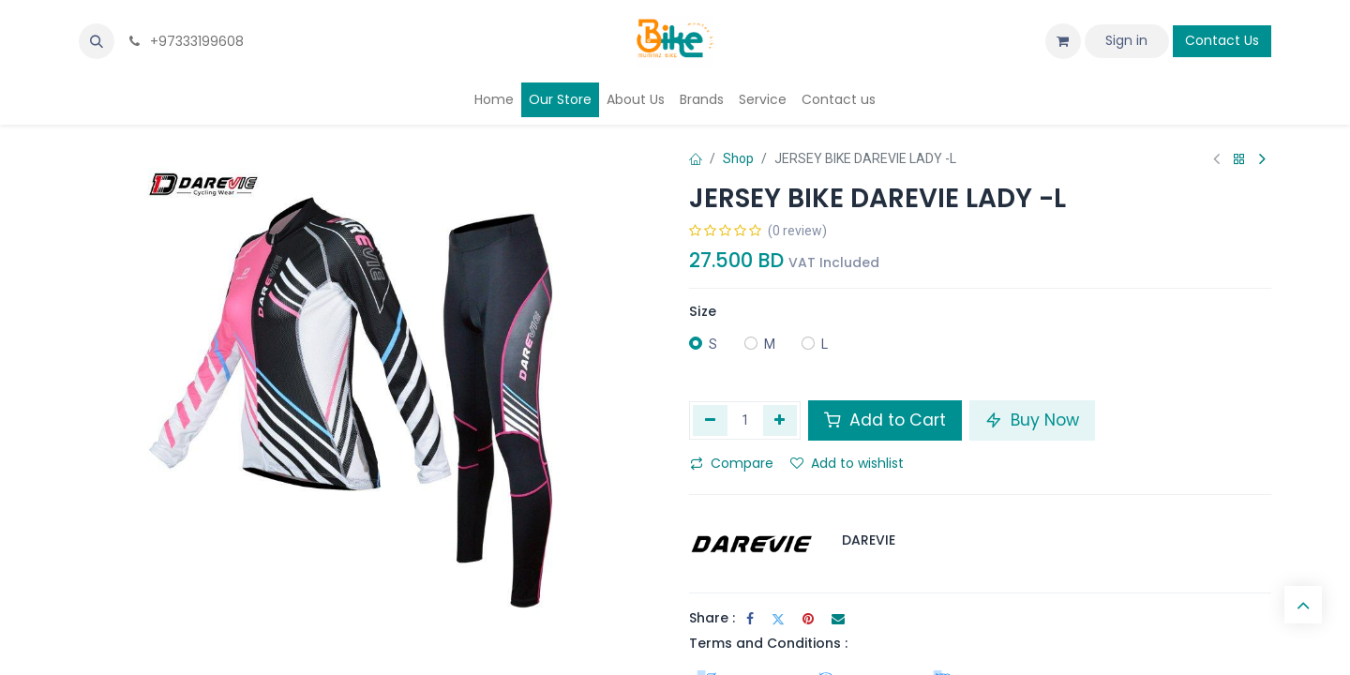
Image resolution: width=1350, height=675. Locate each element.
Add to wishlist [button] (847, 463)
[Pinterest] (808, 618)
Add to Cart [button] (885, 420)
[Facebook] (750, 618)
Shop (738, 158)
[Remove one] (710, 420)
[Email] (838, 618)
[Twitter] (778, 618)
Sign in (1126, 40)
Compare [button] (731, 463)
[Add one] (780, 420)
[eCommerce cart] (1063, 41)
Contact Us (1222, 40)
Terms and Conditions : (768, 643)
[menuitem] (494, 99)
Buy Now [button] (1032, 420)
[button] (96, 41)
